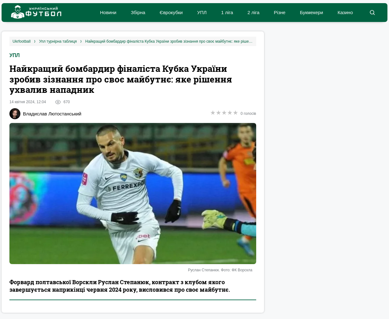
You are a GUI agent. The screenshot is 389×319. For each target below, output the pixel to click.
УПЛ (202, 12)
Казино (345, 12)
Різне (279, 12)
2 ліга (253, 12)
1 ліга (227, 12)
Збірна (138, 12)
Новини (108, 12)
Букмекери (311, 12)
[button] (372, 12)
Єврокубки (171, 12)
